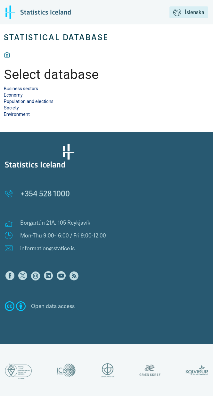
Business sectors (21, 88)
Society (11, 107)
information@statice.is (47, 248)
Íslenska (188, 13)
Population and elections (28, 101)
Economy (13, 95)
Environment (17, 114)
